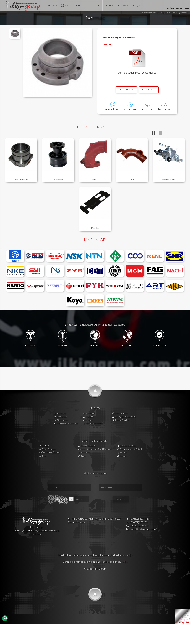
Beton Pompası (48, 449)
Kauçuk (123, 452)
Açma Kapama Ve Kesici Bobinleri (96, 449)
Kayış (82, 456)
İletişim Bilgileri (122, 420)
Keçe (43, 456)
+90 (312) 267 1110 (138, 522)
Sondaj (123, 456)
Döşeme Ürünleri (127, 446)
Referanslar (61, 417)
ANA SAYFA (52, 6)
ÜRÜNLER (81, 6)
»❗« (129, 555)
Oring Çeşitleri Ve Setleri (131, 449)
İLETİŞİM (137, 6)
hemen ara (126, 89)
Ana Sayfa (61, 413)
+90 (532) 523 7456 (139, 518)
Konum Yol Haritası (94, 423)
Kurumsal (89, 413)
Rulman (45, 446)
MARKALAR (95, 6)
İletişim (88, 420)
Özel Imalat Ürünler (50, 452)
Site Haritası (62, 420)
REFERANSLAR (123, 6)
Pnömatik (84, 452)
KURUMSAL (109, 6)
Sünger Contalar (87, 446)
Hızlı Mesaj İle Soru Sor (67, 423)
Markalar (89, 417)
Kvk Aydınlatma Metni (125, 417)
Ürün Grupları (121, 413)
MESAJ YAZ (149, 89)
